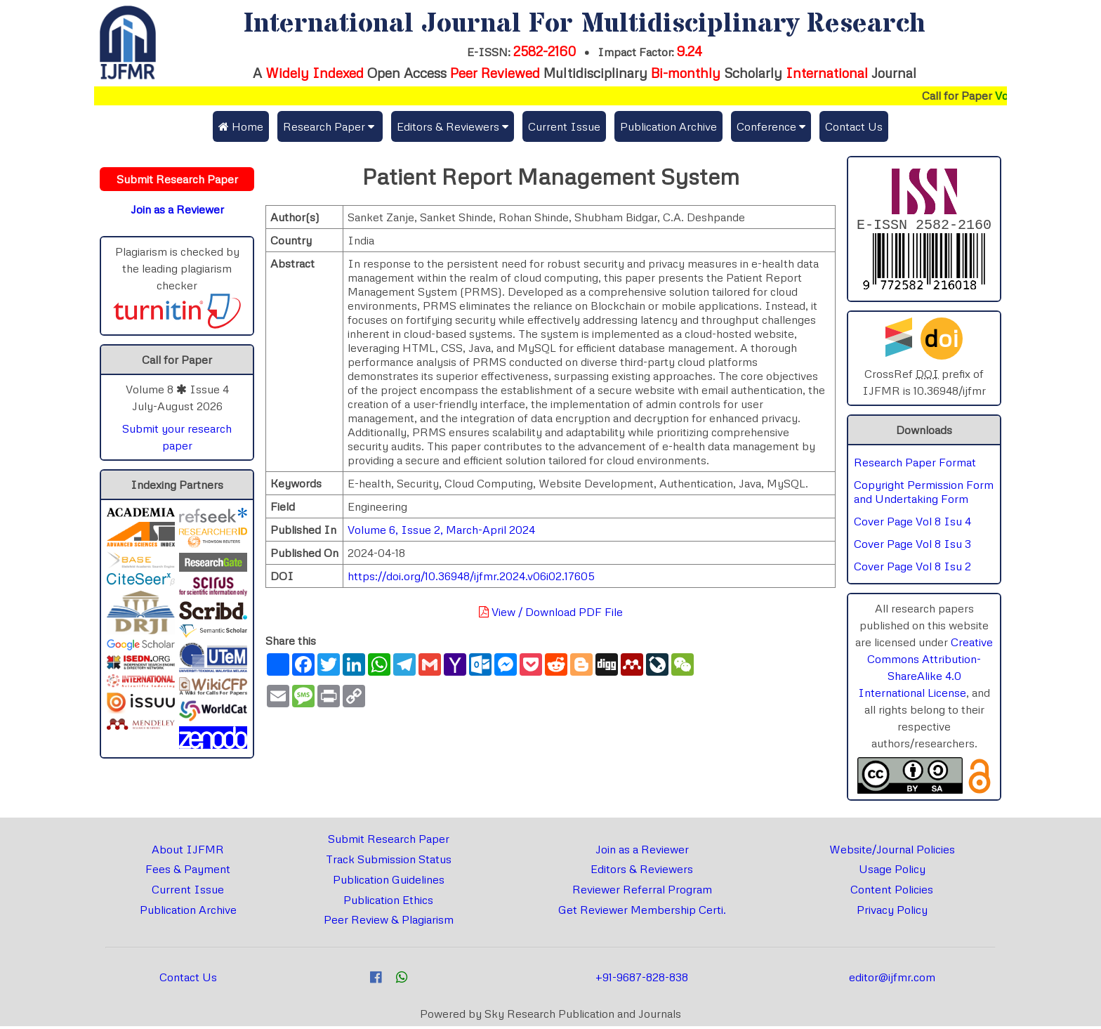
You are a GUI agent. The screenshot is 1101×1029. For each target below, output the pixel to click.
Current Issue (564, 126)
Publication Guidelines (388, 882)
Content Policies (891, 892)
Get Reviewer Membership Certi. (642, 912)
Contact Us (854, 126)
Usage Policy (892, 872)
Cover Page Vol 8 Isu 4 (912, 524)
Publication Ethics (388, 903)
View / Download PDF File (551, 612)
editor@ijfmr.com (892, 980)
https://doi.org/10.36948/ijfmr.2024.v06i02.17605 (471, 576)
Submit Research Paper (388, 841)
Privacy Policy (892, 912)
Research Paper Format (915, 465)
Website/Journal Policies (892, 852)
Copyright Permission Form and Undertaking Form (924, 494)
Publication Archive (668, 126)
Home (240, 126)
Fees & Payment (187, 872)
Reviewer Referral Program (642, 892)
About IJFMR (188, 852)
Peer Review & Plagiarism (389, 922)
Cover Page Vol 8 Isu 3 (912, 546)
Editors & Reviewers (642, 872)
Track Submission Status (388, 862)
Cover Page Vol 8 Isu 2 (912, 569)
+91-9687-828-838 (641, 980)
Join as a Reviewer (642, 852)
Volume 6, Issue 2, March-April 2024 (441, 530)
